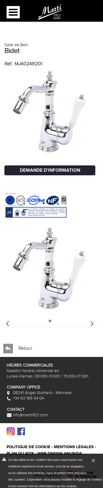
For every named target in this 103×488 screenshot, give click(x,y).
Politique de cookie (28, 447)
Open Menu (13, 12)
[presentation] (8, 323)
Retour (17, 348)
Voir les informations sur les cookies (52, 486)
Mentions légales (74, 447)
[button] (50, 321)
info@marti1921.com (27, 414)
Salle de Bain (16, 44)
